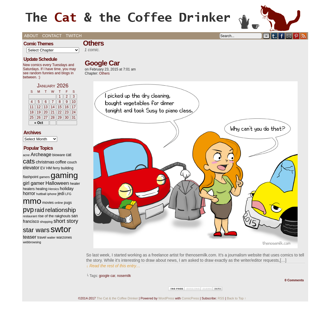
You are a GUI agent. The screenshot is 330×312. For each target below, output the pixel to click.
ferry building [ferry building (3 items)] (63, 168)
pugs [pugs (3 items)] (68, 203)
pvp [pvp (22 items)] (28, 209)
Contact (52, 35)
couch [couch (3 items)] (72, 162)
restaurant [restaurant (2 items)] (30, 216)
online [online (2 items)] (59, 202)
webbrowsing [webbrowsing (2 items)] (32, 242)
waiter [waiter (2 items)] (51, 237)
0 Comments (294, 280)
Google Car (102, 63)
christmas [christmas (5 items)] (45, 162)
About (31, 35)
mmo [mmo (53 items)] (32, 201)
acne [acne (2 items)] (26, 155)
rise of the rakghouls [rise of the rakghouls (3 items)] (54, 216)
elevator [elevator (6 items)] (31, 167)
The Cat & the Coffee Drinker (165, 17)
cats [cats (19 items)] (29, 161)
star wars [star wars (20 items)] (36, 230)
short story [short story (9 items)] (66, 221)
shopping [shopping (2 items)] (46, 221)
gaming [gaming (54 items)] (64, 175)
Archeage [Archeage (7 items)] (41, 154)
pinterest (296, 35)
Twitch (73, 35)
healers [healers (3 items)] (29, 189)
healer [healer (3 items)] (75, 184)
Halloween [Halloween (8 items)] (57, 183)
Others (104, 73)
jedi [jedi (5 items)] (60, 193)
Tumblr (274, 35)
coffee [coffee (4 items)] (60, 162)
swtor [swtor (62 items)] (60, 229)
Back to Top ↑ (236, 298)
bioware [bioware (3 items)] (58, 155)
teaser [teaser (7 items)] (29, 237)
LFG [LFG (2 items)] (68, 194)
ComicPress (190, 298)
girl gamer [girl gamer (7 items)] (34, 183)
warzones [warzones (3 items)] (64, 237)
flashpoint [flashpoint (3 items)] (31, 177)
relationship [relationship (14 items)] (60, 209)
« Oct (38, 123)
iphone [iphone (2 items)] (52, 194)
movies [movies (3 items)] (48, 203)
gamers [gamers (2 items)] (44, 177)
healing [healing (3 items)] (41, 189)
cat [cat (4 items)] (68, 155)
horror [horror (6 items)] (29, 193)
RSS (303, 35)
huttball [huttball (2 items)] (41, 194)
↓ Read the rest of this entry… (113, 265)
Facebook (281, 35)
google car (107, 276)
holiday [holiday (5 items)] (67, 188)
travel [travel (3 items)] (41, 237)
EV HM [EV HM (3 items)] (46, 168)
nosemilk (124, 276)
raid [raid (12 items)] (39, 210)
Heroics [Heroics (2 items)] (53, 189)
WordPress (166, 298)
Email (289, 35)
